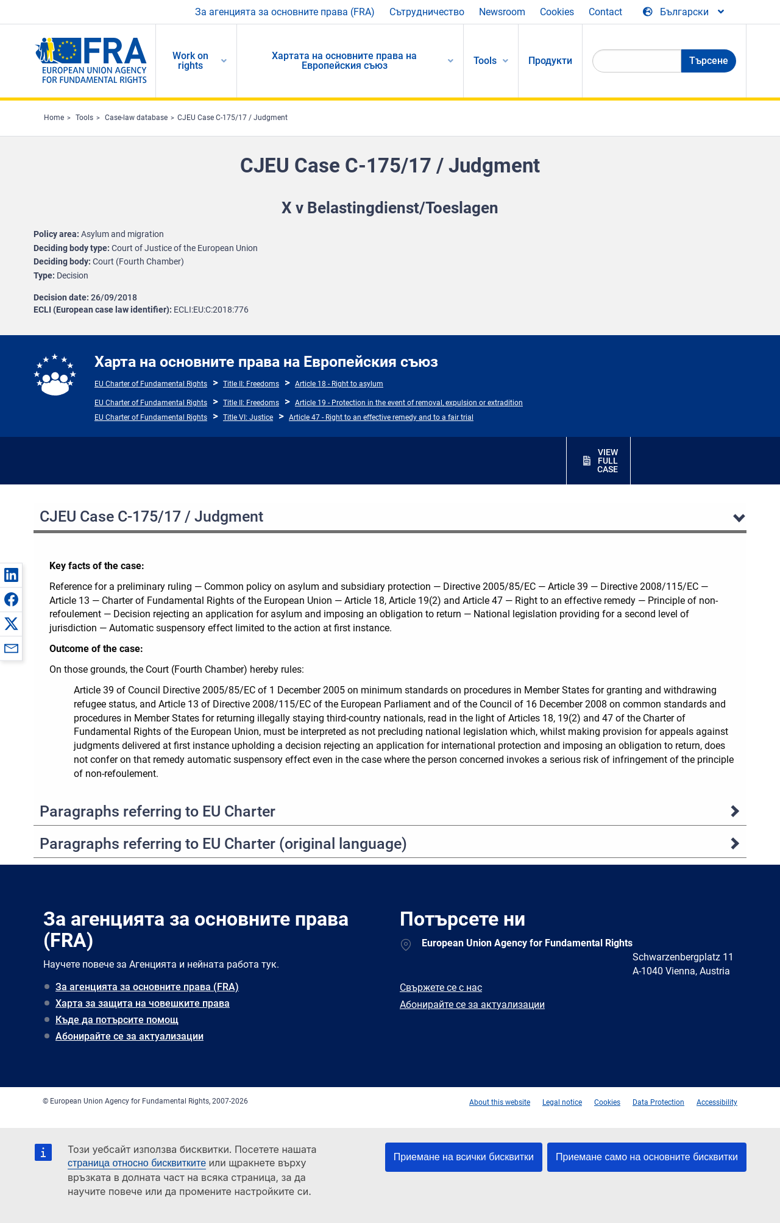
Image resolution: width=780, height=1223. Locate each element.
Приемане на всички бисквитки (464, 1157)
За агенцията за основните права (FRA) (285, 12)
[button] (11, 574)
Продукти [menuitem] (550, 60)
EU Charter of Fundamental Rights (150, 384)
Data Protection (658, 1102)
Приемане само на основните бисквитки (647, 1157)
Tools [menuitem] (485, 60)
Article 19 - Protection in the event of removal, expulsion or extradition (409, 403)
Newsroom (502, 12)
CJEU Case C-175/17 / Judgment (232, 117)
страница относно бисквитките (137, 1163)
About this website (499, 1102)
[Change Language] (684, 12)
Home (54, 117)
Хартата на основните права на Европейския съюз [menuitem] (344, 60)
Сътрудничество (426, 12)
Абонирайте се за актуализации (129, 1036)
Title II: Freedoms (251, 384)
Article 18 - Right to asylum (339, 384)
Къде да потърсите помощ (117, 1020)
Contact (605, 12)
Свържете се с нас (441, 987)
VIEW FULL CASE (607, 460)
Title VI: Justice (248, 417)
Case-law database (136, 117)
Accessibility (717, 1102)
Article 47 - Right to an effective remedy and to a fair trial (381, 417)
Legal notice (562, 1102)
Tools (84, 117)
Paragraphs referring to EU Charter (157, 811)
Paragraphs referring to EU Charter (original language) (223, 844)
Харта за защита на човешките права (142, 1003)
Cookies (557, 12)
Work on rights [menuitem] (190, 60)
